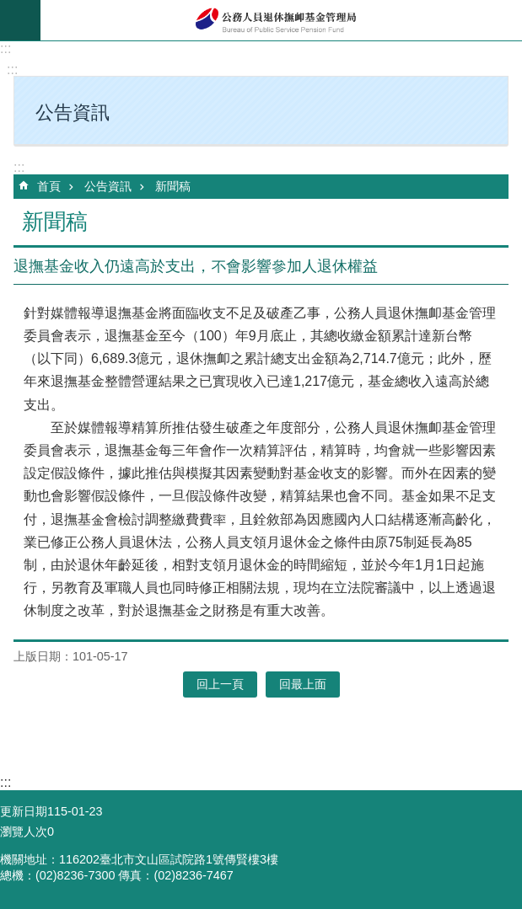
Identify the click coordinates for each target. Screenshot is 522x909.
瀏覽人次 (23, 831)
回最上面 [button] (302, 684)
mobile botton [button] (20, 20)
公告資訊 (108, 186)
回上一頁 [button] (220, 684)
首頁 (49, 186)
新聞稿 (173, 186)
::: (5, 48)
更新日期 (23, 811)
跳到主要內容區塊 (8, 8)
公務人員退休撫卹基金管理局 (281, 20)
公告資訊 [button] (72, 112)
